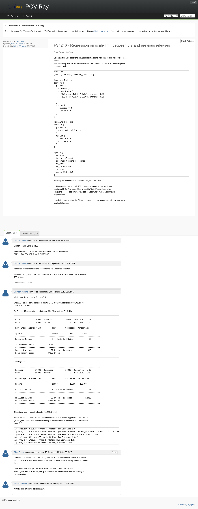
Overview (14, 16)
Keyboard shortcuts (11, 500)
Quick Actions (187, 41)
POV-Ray (20, 41)
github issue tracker (101, 31)
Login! (193, 2)
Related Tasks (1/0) (30, 233)
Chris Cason (19, 452)
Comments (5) (12, 233)
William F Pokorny (19, 46)
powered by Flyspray (186, 504)
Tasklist (29, 16)
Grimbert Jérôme (17, 44)
